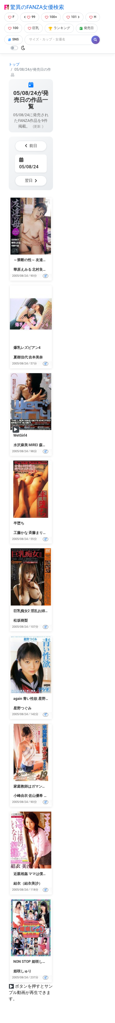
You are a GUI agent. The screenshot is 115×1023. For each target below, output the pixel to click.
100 (13, 28)
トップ (14, 64)
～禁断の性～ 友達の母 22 (34, 260)
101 (73, 17)
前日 (31, 145)
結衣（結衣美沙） (27, 883)
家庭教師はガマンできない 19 (37, 786)
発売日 (87, 28)
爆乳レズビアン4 (27, 348)
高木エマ (51, 796)
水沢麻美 (20, 445)
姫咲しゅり (22, 971)
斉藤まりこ (37, 533)
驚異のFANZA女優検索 (34, 7)
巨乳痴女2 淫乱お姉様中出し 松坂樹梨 (44, 611)
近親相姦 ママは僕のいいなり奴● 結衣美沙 (47, 874)
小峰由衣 (20, 796)
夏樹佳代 (20, 357)
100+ (51, 17)
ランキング (59, 28)
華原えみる (22, 269)
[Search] (58, 39)
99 (29, 17)
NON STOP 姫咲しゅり (31, 962)
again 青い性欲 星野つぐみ (34, 699)
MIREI (33, 445)
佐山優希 (35, 796)
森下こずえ (48, 445)
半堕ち (18, 523)
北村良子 (39, 269)
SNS (13, 39)
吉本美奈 (35, 357)
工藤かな (20, 533)
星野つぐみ (22, 708)
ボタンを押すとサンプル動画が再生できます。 (31, 992)
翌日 (31, 180)
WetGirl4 (20, 435)
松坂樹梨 (20, 620)
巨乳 (33, 28)
